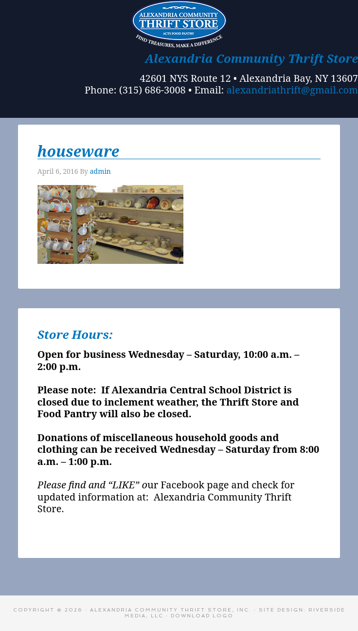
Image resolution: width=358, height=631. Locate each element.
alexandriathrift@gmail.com (292, 89)
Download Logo (202, 615)
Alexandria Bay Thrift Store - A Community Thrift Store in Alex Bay (179, 24)
